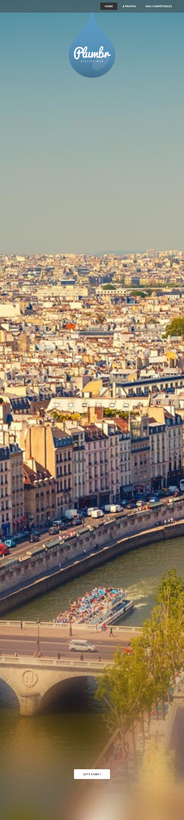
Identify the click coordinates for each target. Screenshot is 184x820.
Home (109, 6)
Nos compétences (159, 6)
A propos (129, 6)
